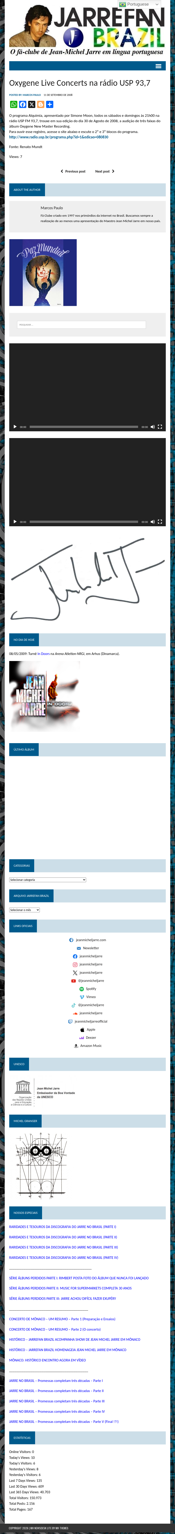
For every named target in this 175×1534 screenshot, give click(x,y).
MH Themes (62, 1530)
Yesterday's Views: (22, 1471)
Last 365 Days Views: (24, 1494)
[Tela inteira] (160, 427)
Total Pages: (18, 1511)
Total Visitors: (19, 1499)
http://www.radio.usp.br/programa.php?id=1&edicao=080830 (58, 137)
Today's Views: (20, 1459)
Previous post (73, 171)
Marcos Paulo (31, 95)
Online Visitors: (20, 1453)
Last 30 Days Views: (23, 1488)
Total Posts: (17, 1505)
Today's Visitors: (21, 1465)
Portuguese (134, 4)
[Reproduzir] (14, 427)
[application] (87, 388)
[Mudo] (153, 427)
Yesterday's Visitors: (23, 1476)
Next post (104, 171)
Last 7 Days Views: (22, 1482)
